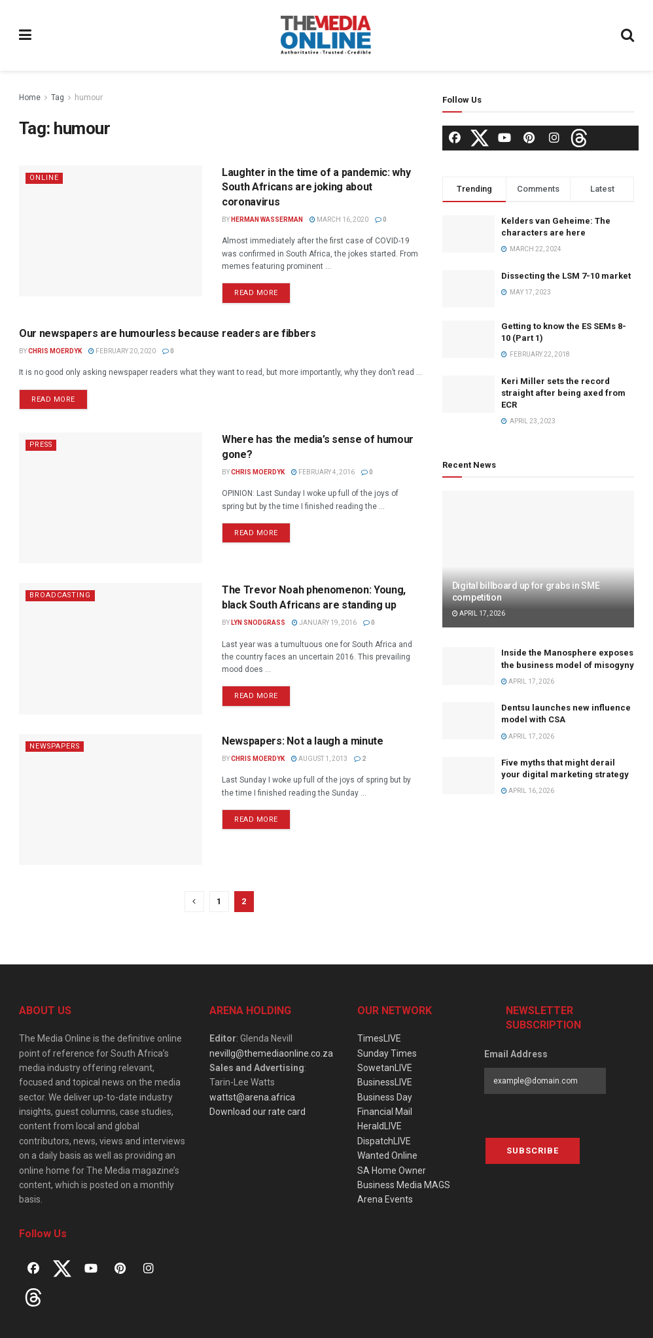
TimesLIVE (379, 1038)
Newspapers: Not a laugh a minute (302, 741)
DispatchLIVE (384, 1141)
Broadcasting (60, 595)
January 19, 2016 (324, 622)
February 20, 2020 (122, 351)
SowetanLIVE (384, 1068)
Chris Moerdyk (55, 351)
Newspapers (56, 746)
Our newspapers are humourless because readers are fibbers (167, 333)
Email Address (516, 1054)
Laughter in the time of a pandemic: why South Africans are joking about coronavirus (316, 187)
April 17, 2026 (478, 613)
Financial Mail (384, 1111)
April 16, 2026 (527, 790)
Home (30, 97)
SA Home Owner (391, 1170)
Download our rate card (257, 1111)
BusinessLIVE (384, 1082)
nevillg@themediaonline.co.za (271, 1053)
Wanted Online (387, 1155)
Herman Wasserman (267, 219)
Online (44, 177)
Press (42, 444)
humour (89, 97)
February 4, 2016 (323, 472)
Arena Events (385, 1199)
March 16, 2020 (338, 219)
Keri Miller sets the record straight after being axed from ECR (563, 393)
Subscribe (532, 1150)
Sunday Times (387, 1053)
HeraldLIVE (379, 1126)
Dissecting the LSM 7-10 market (566, 276)
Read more (256, 293)
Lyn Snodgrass (258, 622)
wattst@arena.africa (252, 1097)
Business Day (384, 1097)
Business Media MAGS (403, 1185)
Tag (57, 97)
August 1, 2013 (319, 758)
